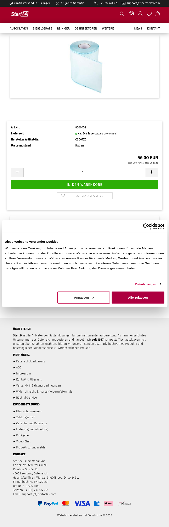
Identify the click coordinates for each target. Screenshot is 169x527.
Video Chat (23, 441)
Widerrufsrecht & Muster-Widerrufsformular (45, 391)
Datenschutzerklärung (30, 361)
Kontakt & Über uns (29, 379)
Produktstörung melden (31, 447)
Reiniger (63, 28)
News (138, 28)
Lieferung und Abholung (31, 429)
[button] (131, 14)
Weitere (108, 28)
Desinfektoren (86, 28)
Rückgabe (22, 435)
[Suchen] (122, 14)
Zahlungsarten (25, 417)
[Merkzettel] (149, 14)
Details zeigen (145, 284)
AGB (18, 367)
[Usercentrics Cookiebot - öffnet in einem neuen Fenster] (146, 226)
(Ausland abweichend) (106, 133)
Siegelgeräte (42, 28)
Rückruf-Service (26, 397)
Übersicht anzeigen (28, 411)
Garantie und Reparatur (31, 423)
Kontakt (153, 28)
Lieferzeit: (17, 133)
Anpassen (84, 297)
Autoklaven (19, 28)
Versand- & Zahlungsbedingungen (38, 385)
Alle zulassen (138, 297)
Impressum (23, 373)
